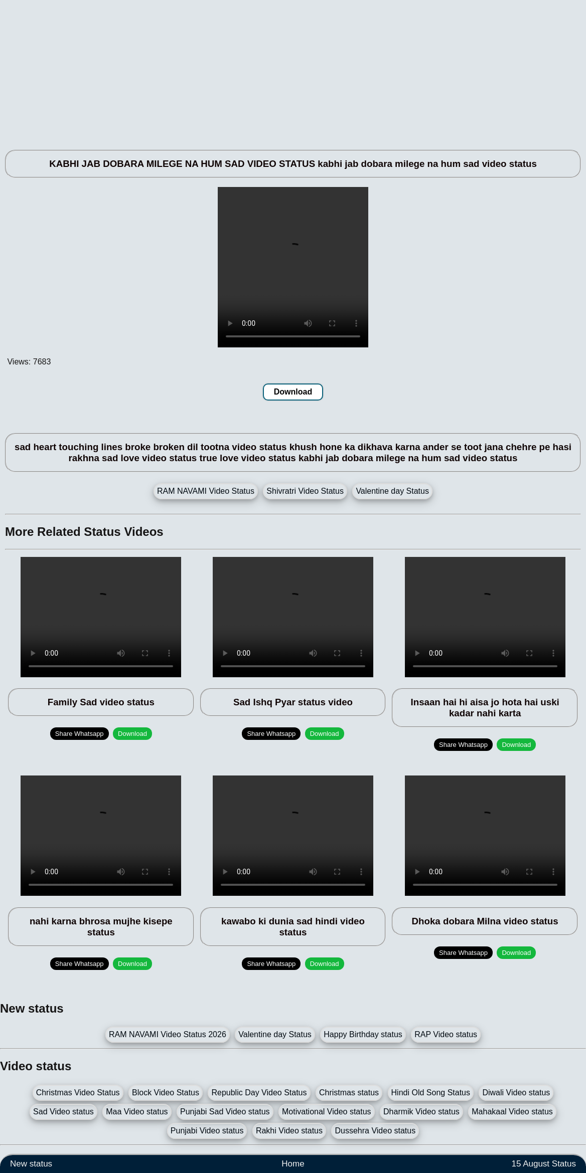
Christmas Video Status (78, 1092)
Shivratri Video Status (305, 491)
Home (292, 1163)
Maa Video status (137, 1111)
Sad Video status (63, 1111)
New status (31, 1163)
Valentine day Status (392, 491)
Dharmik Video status (421, 1111)
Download (293, 391)
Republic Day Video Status (259, 1092)
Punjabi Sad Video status (225, 1111)
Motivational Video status (326, 1111)
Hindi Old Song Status (430, 1092)
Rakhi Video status (289, 1130)
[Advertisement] (293, 70)
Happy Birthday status (363, 1034)
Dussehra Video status (375, 1130)
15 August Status (543, 1163)
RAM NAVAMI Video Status (205, 491)
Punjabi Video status (207, 1130)
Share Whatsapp (79, 733)
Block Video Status (165, 1092)
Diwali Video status (516, 1092)
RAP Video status (445, 1034)
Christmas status (349, 1092)
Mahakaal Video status (512, 1111)
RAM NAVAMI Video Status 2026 (167, 1034)
